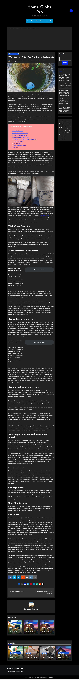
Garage (28, 656)
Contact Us (49, 20)
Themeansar (50, 681)
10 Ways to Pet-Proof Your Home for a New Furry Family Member (65, 85)
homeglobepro (16, 64)
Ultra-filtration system (20, 149)
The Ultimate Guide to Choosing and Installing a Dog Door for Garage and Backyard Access (65, 77)
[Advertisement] (40, 39)
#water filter (36, 64)
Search (61, 54)
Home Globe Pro (15, 672)
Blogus (44, 681)
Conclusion (15, 151)
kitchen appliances (45, 219)
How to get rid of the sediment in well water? (24, 142)
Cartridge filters (18, 147)
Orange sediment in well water (20, 140)
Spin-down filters (18, 145)
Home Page (30, 20)
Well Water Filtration (17, 134)
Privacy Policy (39, 20)
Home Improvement (14, 53)
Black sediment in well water (20, 136)
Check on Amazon (39, 273)
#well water (42, 64)
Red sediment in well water (19, 138)
